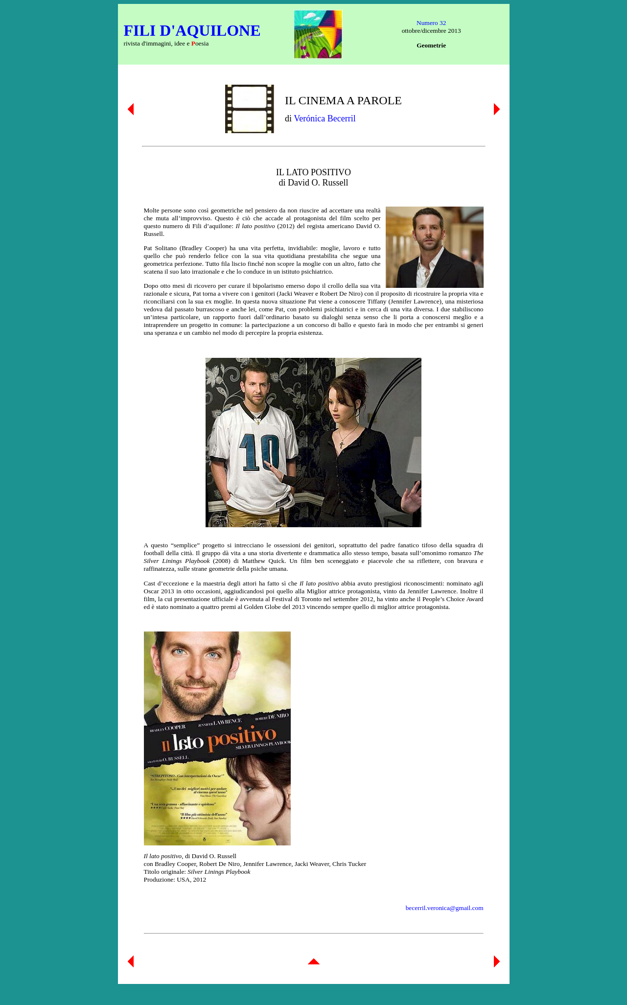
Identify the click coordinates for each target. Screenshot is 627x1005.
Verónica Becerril (324, 118)
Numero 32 (431, 22)
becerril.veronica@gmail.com (445, 908)
